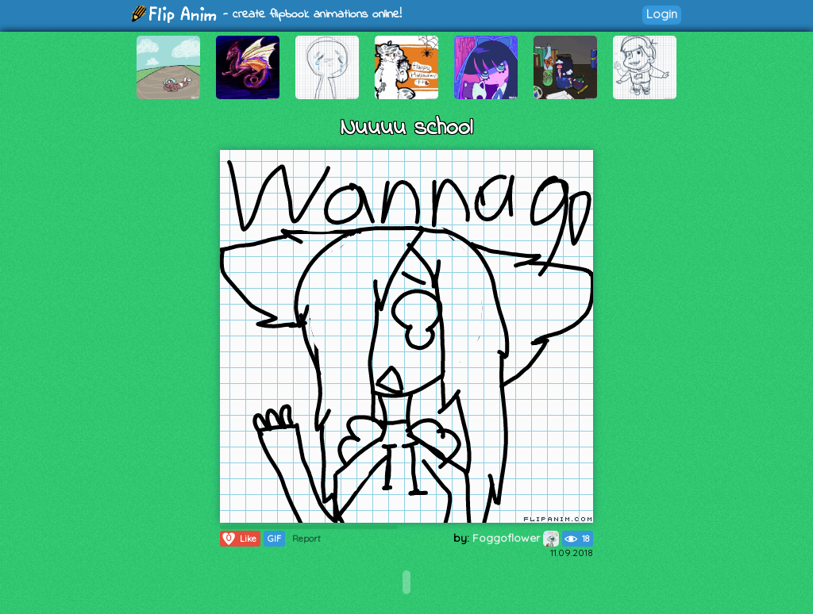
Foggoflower (515, 538)
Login (661, 13)
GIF (274, 538)
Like (238, 539)
